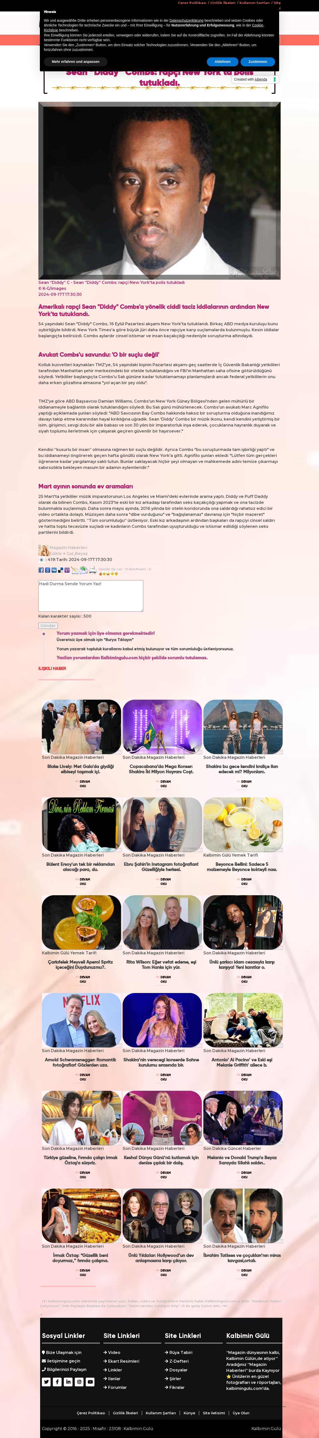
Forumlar (117, 1387)
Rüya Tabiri (180, 1352)
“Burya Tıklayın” (119, 640)
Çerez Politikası (91, 1413)
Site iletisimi (214, 1413)
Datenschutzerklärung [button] (186, 20)
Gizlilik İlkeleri (125, 1413)
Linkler (115, 1370)
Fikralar (177, 1387)
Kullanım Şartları (161, 1413)
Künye (189, 1413)
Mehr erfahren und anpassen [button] (75, 62)
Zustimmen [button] (257, 62)
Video (114, 1352)
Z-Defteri (179, 1361)
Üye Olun (241, 1413)
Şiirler (175, 1378)
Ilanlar (114, 1378)
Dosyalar (178, 1370)
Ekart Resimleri (123, 1361)
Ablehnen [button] (223, 62)
